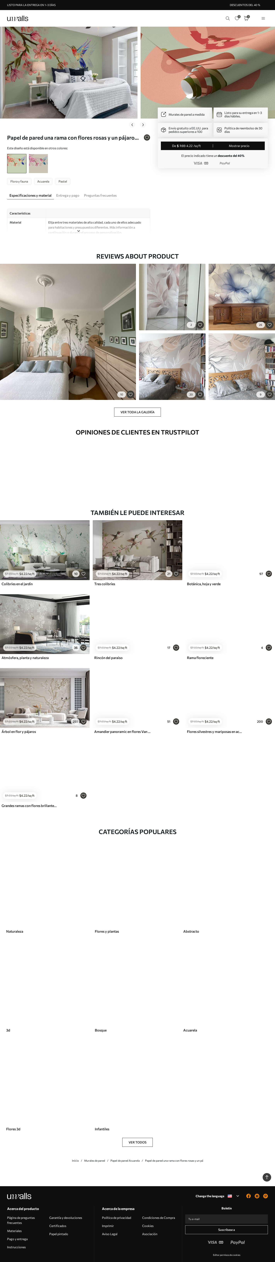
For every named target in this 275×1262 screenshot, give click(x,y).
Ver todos (137, 1125)
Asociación (149, 1216)
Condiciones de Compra (158, 1200)
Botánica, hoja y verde (204, 566)
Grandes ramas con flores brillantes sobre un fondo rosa (30, 788)
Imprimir (108, 1208)
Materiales (14, 1213)
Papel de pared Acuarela (125, 1143)
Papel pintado (58, 1216)
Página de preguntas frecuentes (21, 1202)
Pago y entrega (17, 1221)
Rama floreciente (200, 640)
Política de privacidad (116, 1200)
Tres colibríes (104, 566)
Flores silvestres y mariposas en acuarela (215, 714)
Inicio (75, 1143)
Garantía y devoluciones (65, 1200)
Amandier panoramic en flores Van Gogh (122, 714)
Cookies (148, 1208)
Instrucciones (16, 1229)
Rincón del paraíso (108, 640)
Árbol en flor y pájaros (19, 714)
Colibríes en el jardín (17, 566)
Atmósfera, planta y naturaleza (25, 640)
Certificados (57, 1208)
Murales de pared (94, 1143)
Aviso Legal (109, 1216)
